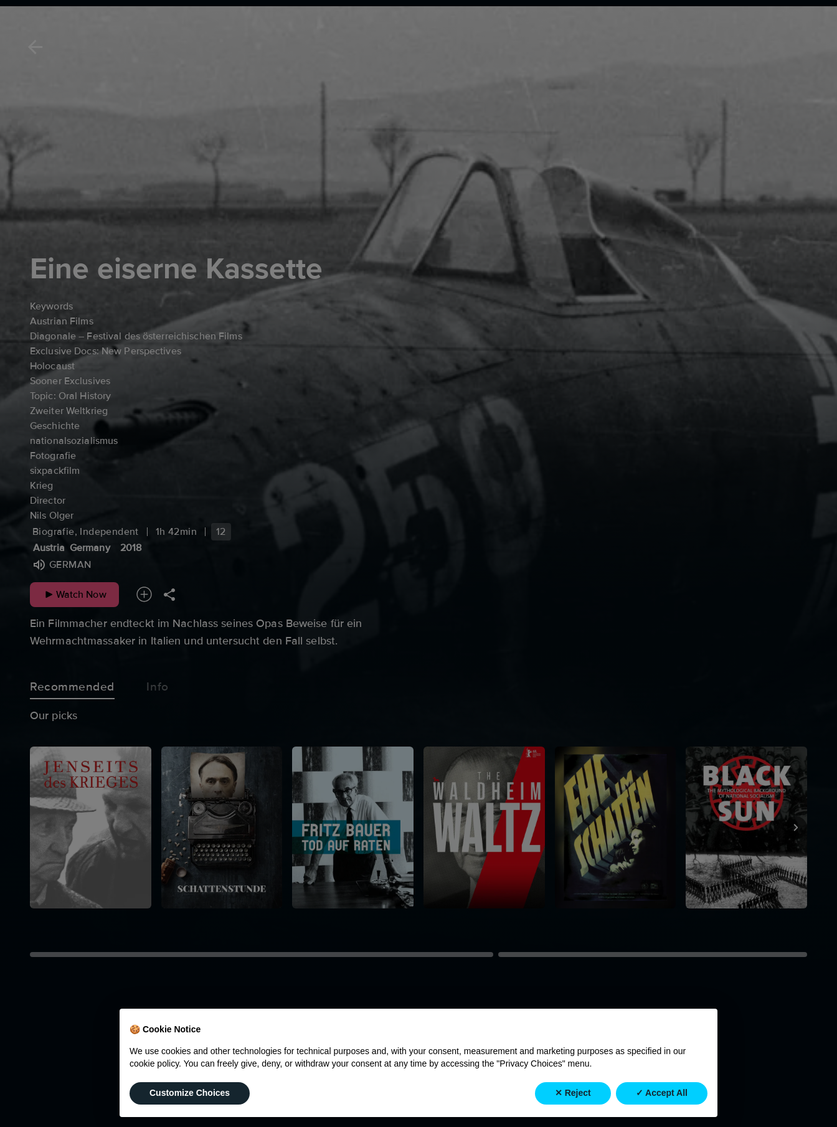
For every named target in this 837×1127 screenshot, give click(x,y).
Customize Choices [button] (189, 1102)
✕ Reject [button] (573, 1102)
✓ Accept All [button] (662, 1102)
